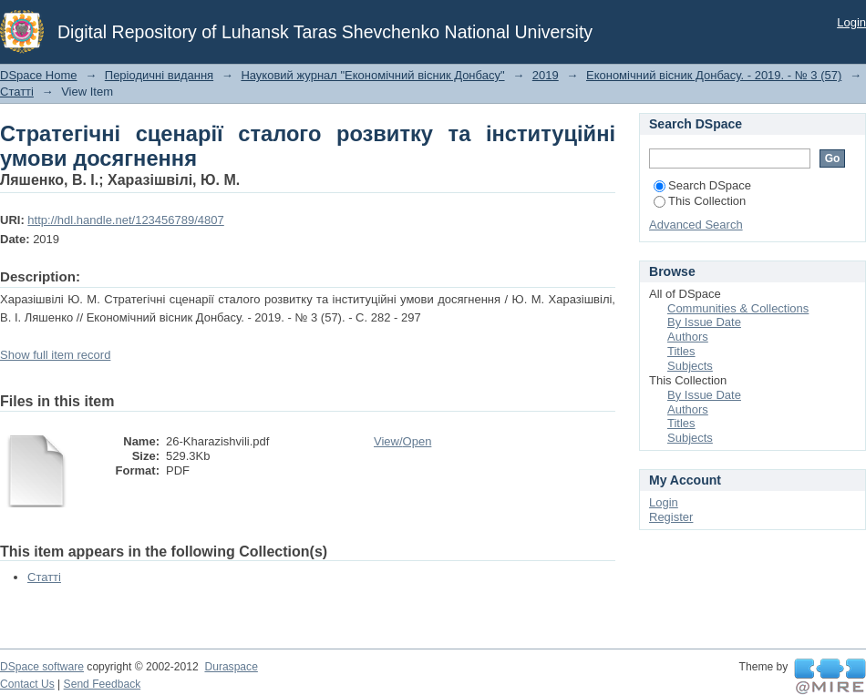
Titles (681, 351)
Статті (17, 91)
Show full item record (55, 355)
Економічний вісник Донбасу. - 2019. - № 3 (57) (713, 75)
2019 (545, 75)
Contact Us (27, 684)
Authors (687, 336)
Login (851, 22)
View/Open (402, 441)
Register (671, 517)
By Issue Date (704, 322)
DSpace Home (38, 75)
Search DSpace (702, 185)
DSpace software (42, 666)
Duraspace (230, 666)
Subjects (690, 366)
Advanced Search (696, 224)
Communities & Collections (738, 308)
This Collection (700, 201)
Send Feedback (102, 684)
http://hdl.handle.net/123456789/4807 (125, 220)
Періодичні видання (159, 75)
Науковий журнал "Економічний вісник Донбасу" (372, 75)
